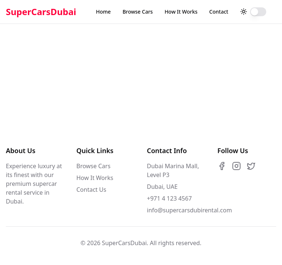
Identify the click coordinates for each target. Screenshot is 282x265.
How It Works (181, 11)
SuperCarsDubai (41, 12)
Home (103, 11)
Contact (218, 11)
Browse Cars (138, 11)
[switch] (258, 11)
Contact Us (91, 190)
